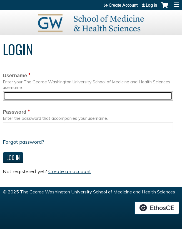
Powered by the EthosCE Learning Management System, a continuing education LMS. (156, 208)
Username (15, 75)
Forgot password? (23, 142)
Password (14, 112)
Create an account (69, 171)
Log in (151, 5)
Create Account (123, 5)
